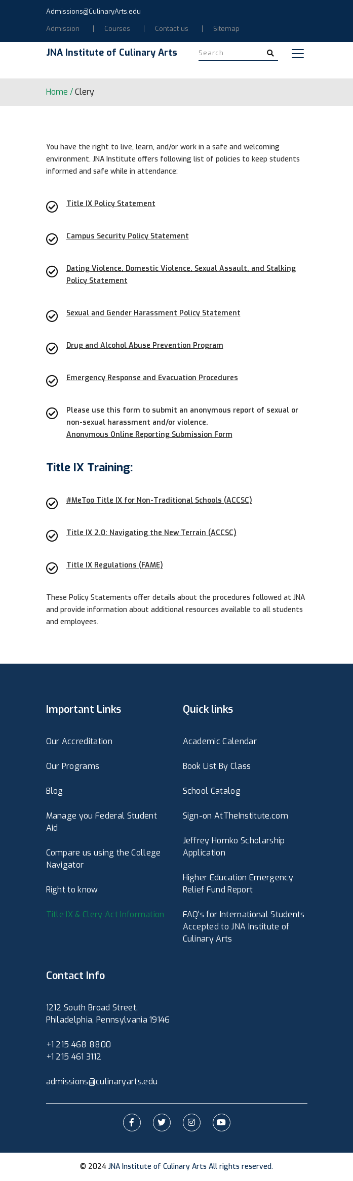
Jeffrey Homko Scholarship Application (234, 846)
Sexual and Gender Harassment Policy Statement (153, 313)
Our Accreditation (79, 741)
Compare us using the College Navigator (103, 858)
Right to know (72, 889)
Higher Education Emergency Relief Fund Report (238, 883)
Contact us (171, 28)
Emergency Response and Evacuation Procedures (152, 378)
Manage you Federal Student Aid (101, 821)
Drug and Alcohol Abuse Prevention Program (144, 345)
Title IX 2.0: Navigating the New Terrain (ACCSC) (151, 533)
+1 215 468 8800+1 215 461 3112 (78, 1050)
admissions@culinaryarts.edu (102, 1081)
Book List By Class (217, 766)
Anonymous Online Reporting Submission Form (149, 434)
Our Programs (73, 766)
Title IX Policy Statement (110, 204)
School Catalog (212, 791)
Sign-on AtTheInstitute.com (235, 815)
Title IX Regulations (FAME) (114, 565)
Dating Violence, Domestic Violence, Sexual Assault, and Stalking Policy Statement (181, 275)
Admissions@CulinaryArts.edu (93, 11)
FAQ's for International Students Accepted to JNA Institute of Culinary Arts (244, 926)
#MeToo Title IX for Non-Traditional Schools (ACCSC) (159, 500)
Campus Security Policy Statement (127, 236)
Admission (63, 28)
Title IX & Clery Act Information (105, 914)
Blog (54, 791)
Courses (117, 28)
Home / (59, 92)
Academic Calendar (220, 741)
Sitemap (226, 28)
